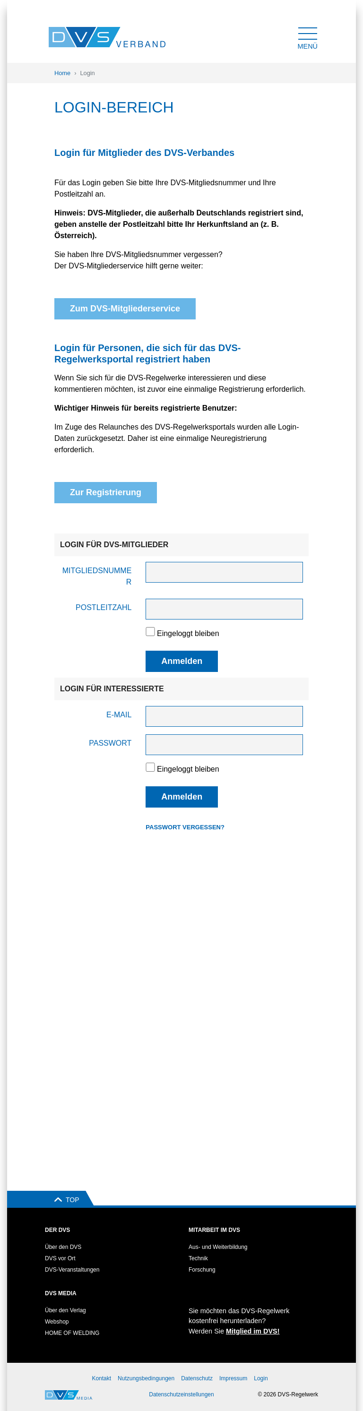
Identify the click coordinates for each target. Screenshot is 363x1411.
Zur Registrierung (105, 492)
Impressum (233, 1378)
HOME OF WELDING (72, 1333)
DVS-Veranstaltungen (72, 1269)
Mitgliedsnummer (97, 576)
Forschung (202, 1269)
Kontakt (101, 1378)
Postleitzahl (103, 607)
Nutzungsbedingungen (146, 1378)
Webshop (57, 1321)
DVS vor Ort (60, 1258)
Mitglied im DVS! (253, 1331)
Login (261, 1378)
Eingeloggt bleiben (182, 632)
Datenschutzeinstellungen (181, 1394)
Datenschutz (197, 1378)
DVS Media (61, 1293)
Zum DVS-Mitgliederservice (125, 308)
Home (62, 73)
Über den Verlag (65, 1310)
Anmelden (181, 661)
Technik (198, 1258)
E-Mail (118, 715)
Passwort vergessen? (185, 827)
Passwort (110, 743)
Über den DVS (63, 1247)
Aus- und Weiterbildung (218, 1247)
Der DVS (57, 1230)
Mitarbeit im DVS (214, 1230)
